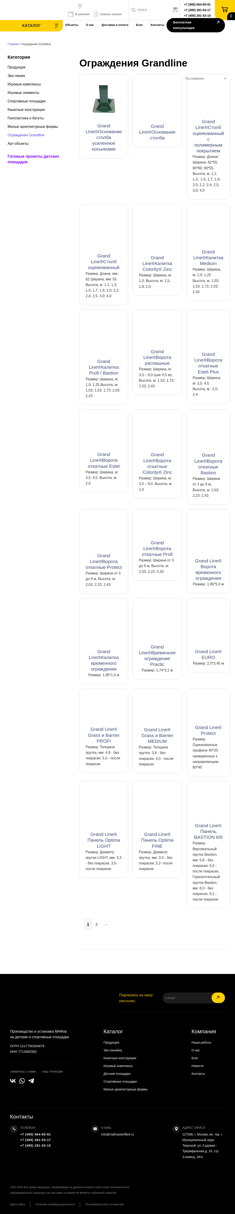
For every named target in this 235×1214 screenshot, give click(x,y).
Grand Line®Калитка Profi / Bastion (104, 367)
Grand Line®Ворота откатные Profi (157, 548)
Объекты (63, 25)
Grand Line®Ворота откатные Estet (104, 460)
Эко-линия (16, 76)
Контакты (153, 25)
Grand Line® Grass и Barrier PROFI (104, 735)
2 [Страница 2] (96, 924)
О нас (83, 25)
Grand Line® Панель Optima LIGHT (103, 840)
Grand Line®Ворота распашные (157, 357)
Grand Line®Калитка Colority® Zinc (157, 263)
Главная (13, 44)
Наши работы (201, 1042)
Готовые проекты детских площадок (33, 159)
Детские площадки (116, 1073)
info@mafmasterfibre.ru (117, 1134)
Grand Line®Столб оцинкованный (104, 261)
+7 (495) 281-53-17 (197, 10)
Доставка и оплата (108, 25)
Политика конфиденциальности (56, 1204)
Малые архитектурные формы (33, 126)
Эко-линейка (112, 1050)
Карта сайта (17, 1204)
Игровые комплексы (24, 84)
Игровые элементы (23, 93)
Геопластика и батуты (26, 118)
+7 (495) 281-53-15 (197, 15)
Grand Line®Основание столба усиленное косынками (104, 137)
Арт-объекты (18, 143)
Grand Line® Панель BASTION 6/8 (208, 831)
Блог (134, 25)
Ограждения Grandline (26, 135)
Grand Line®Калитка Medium (208, 257)
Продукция (16, 67)
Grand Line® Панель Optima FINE (157, 840)
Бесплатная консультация (195, 25)
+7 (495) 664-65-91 (197, 4)
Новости (198, 1066)
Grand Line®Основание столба (157, 132)
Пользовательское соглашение (106, 1204)
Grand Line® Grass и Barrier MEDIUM (157, 735)
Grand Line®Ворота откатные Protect (104, 561)
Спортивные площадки (27, 101)
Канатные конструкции (26, 110)
